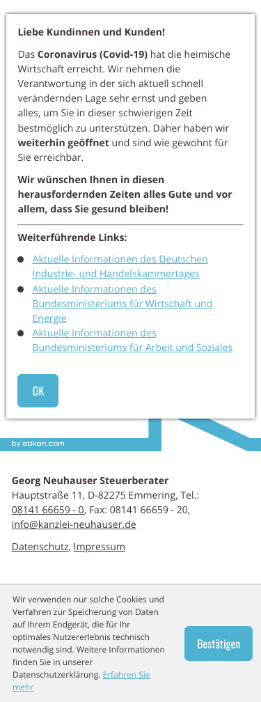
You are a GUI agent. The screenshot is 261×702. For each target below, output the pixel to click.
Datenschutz (40, 547)
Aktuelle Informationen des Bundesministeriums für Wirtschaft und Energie (123, 304)
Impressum (99, 547)
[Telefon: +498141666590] (48, 510)
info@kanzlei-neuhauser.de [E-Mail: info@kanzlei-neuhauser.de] (74, 524)
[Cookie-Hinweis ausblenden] (218, 643)
